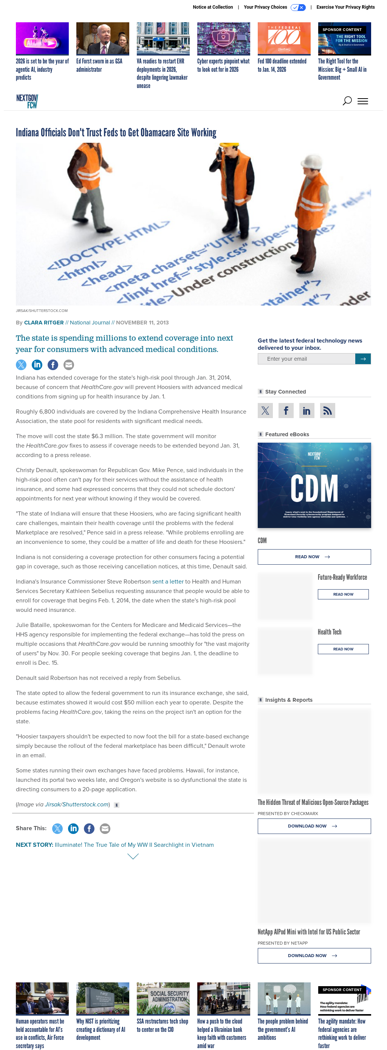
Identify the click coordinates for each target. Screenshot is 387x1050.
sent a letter (168, 581)
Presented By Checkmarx (288, 813)
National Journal (90, 322)
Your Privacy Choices (275, 7)
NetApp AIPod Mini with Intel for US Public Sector (309, 931)
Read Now (314, 557)
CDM (262, 540)
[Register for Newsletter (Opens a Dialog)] (363, 359)
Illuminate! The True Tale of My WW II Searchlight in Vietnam (134, 844)
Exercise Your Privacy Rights (346, 7)
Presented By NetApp (283, 943)
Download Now (314, 826)
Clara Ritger (44, 322)
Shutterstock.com (85, 804)
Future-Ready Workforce (342, 577)
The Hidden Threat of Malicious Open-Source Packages (313, 802)
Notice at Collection (213, 7)
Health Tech (330, 631)
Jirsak (52, 804)
